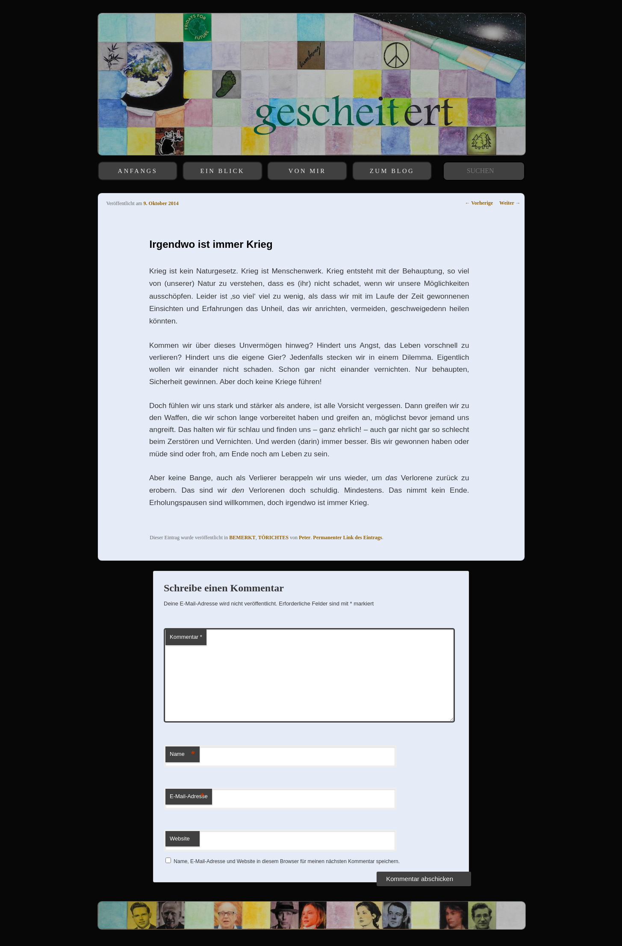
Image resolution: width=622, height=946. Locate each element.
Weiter (509, 203)
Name (182, 754)
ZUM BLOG (392, 170)
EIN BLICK (222, 170)
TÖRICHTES (273, 538)
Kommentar (186, 637)
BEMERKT (242, 538)
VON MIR (307, 170)
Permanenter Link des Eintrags (347, 538)
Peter (304, 538)
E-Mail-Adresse (189, 796)
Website (180, 838)
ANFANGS (138, 170)
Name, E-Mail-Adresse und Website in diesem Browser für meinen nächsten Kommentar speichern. (287, 861)
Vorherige (479, 203)
